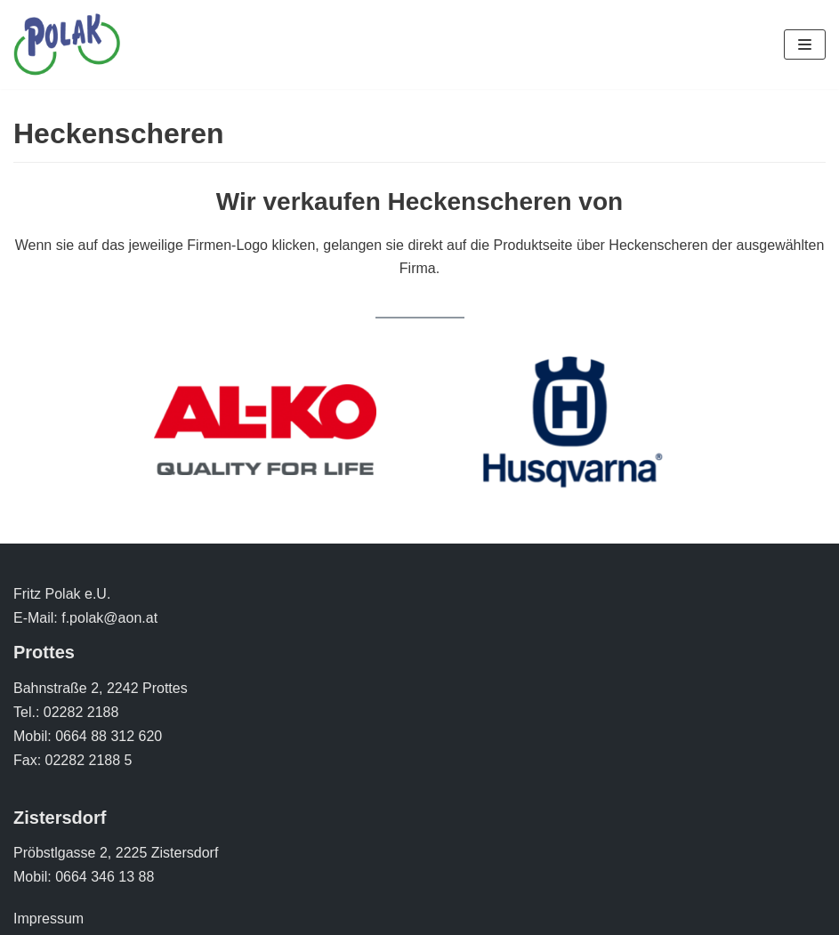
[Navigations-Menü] (805, 44)
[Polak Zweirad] (66, 44)
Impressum (48, 918)
